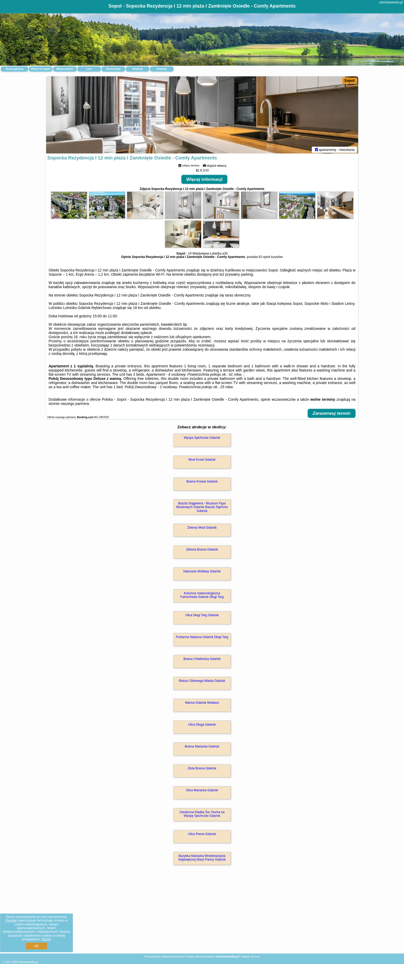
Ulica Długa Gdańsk (202, 725)
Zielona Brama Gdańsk (202, 550)
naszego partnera (74, 405)
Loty (89, 68)
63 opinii (264, 258)
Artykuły (162, 68)
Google (11, 920)
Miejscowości (65, 68)
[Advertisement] (202, 915)
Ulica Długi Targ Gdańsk (202, 616)
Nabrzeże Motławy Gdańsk (202, 572)
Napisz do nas (250, 956)
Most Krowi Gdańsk (201, 460)
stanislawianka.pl (391, 2)
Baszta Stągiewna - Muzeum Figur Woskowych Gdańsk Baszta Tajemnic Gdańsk (202, 508)
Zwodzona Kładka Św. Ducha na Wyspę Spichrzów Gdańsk (202, 815)
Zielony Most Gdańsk (202, 528)
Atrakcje (137, 68)
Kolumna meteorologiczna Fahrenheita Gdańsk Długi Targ (202, 596)
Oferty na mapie (41, 68)
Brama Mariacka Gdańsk (202, 747)
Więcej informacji (204, 180)
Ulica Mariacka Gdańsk (202, 791)
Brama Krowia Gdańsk (201, 482)
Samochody (113, 68)
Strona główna (14, 68)
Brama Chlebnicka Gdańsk (202, 660)
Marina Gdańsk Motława (202, 704)
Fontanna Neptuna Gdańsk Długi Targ (202, 638)
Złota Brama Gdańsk (202, 769)
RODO (46, 939)
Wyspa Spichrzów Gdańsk (202, 439)
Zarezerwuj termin (332, 414)
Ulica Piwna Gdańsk (202, 835)
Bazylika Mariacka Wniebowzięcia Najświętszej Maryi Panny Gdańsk (202, 858)
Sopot (349, 80)
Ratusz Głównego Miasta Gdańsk (202, 682)
